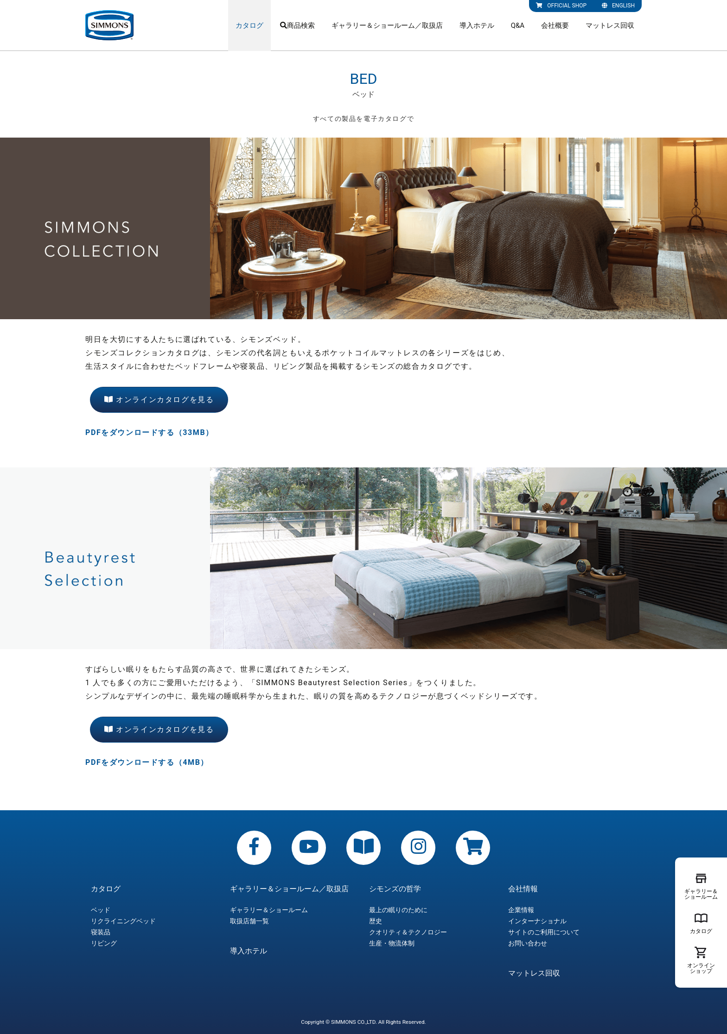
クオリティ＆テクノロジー (408, 932)
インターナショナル (537, 921)
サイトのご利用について (544, 932)
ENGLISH (618, 5)
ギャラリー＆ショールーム (269, 910)
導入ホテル (476, 25)
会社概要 (555, 25)
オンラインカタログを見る (159, 399)
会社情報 (523, 889)
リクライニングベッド (123, 921)
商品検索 (297, 25)
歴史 (375, 921)
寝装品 (100, 932)
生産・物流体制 (392, 943)
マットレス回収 (610, 25)
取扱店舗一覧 (249, 921)
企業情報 (521, 910)
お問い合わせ (527, 943)
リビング (104, 943)
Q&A (517, 25)
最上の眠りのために (398, 910)
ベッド (100, 910)
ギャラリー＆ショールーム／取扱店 (387, 25)
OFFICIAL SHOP (561, 5)
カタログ (249, 25)
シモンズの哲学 (395, 889)
